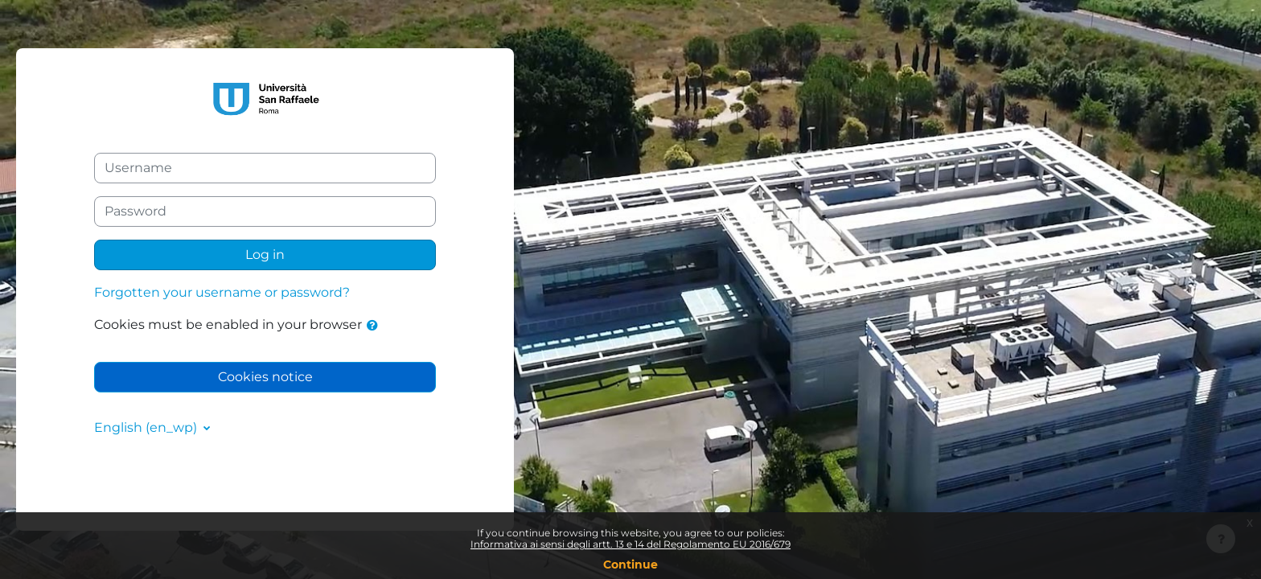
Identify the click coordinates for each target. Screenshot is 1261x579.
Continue (630, 564)
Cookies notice (265, 376)
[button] (375, 325)
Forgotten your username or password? (222, 292)
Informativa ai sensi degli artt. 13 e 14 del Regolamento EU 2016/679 (630, 544)
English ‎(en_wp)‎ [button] (147, 427)
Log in (265, 254)
